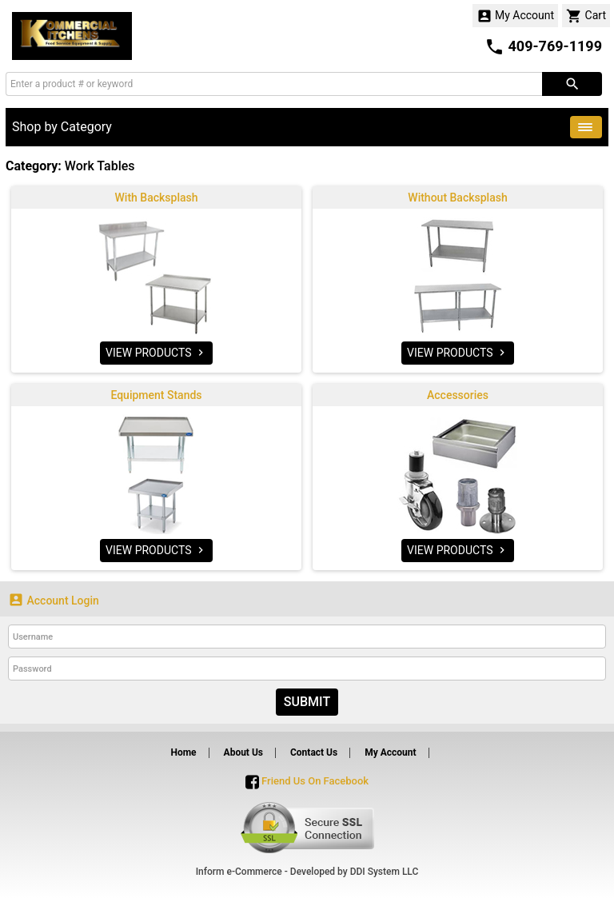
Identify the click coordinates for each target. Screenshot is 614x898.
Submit (307, 701)
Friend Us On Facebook (307, 781)
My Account (515, 16)
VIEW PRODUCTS (156, 353)
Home (183, 752)
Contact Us (313, 752)
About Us (243, 752)
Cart (586, 16)
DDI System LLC (384, 871)
